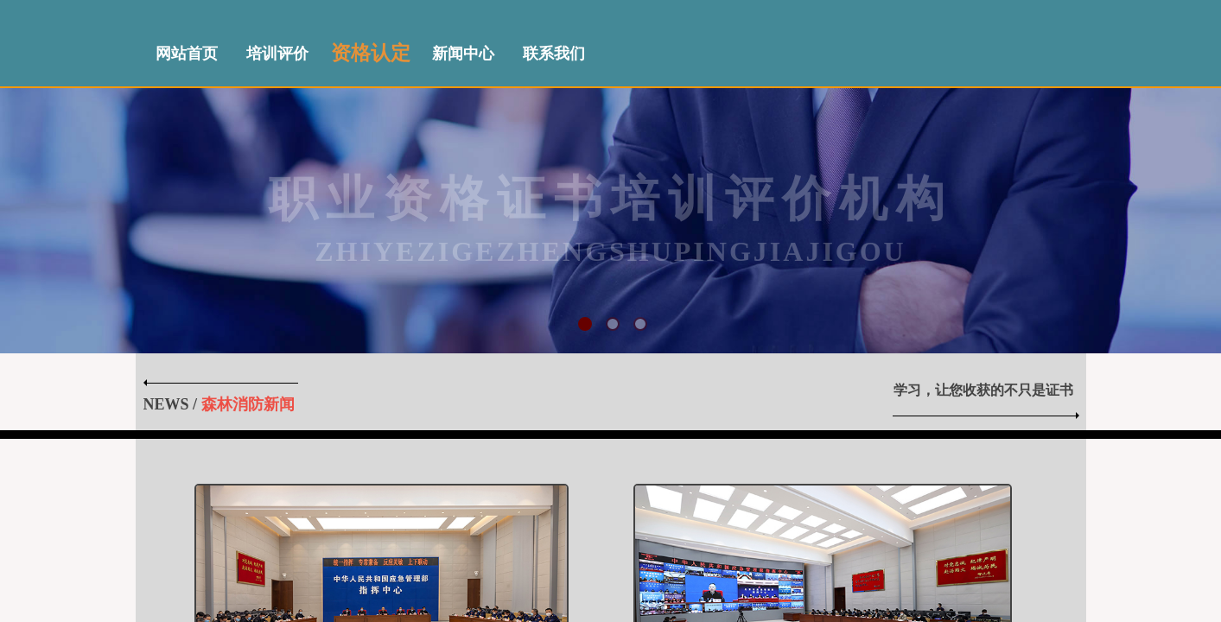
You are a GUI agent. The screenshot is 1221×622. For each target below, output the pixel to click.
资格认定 (370, 53)
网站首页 (187, 53)
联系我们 (554, 53)
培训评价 (277, 53)
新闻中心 (463, 53)
